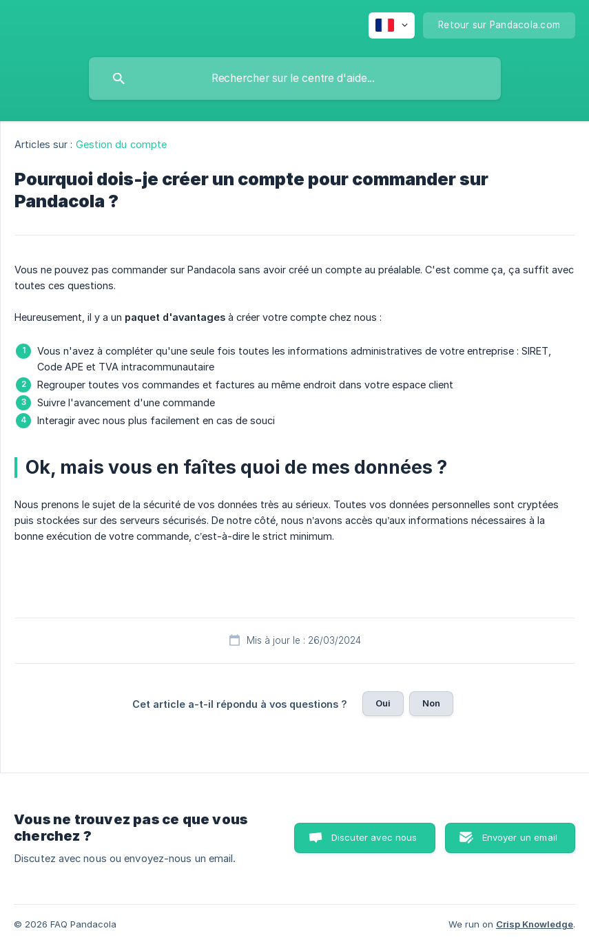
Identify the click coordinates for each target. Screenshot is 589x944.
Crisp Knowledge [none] (534, 924)
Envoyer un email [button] (519, 837)
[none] (392, 25)
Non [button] (431, 703)
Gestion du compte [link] (121, 144)
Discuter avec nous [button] (374, 837)
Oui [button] (383, 703)
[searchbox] (295, 78)
